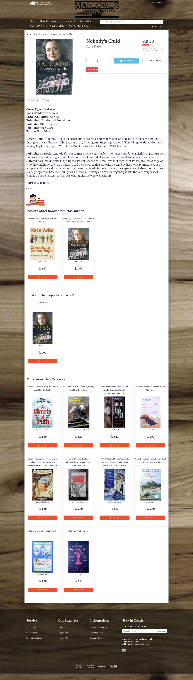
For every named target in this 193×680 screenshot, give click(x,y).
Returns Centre (97, 638)
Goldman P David (114, 502)
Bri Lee (78, 574)
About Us (44, 21)
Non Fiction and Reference (45, 34)
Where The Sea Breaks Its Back (42, 531)
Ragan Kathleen (42, 502)
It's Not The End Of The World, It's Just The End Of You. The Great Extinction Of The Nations (114, 462)
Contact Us (71, 21)
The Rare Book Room (79, 26)
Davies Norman (150, 502)
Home (33, 21)
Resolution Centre (34, 638)
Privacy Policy (96, 633)
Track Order (31, 633)
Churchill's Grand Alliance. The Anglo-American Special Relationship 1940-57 (114, 390)
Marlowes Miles (57, 26)
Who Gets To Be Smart (78, 531)
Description (33, 100)
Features (46, 100)
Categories (57, 21)
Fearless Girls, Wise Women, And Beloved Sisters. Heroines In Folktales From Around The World (42, 462)
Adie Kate (42, 262)
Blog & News (86, 21)
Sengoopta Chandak (79, 502)
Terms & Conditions (99, 628)
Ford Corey (42, 574)
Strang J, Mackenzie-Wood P (78, 430)
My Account (31, 628)
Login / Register (157, 2)
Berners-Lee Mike (42, 430)
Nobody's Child (66, 34)
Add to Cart (42, 277)
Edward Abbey (150, 430)
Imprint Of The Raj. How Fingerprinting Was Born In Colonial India (78, 462)
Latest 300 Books (38, 26)
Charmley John (114, 430)
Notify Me (126, 60)
